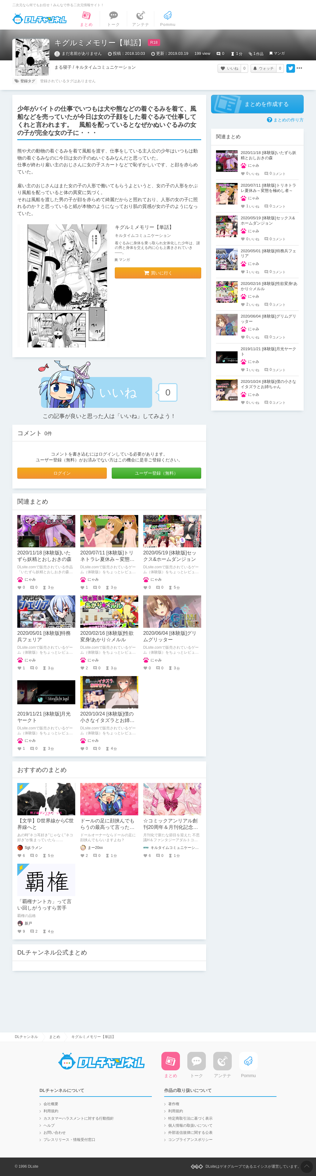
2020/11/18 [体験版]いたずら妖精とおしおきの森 (268, 155)
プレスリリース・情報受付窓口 (69, 1139)
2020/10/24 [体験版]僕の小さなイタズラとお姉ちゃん (107, 720)
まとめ (54, 1037)
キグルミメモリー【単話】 (144, 227)
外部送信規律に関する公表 (190, 1132)
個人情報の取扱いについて (190, 1125)
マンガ (279, 53)
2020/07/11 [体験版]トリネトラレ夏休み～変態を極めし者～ (107, 559)
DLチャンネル (39, 19)
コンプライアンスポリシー (190, 1139)
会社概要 (51, 1104)
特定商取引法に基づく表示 (190, 1118)
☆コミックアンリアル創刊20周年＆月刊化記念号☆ (170, 827)
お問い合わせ (55, 1132)
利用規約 (51, 1111)
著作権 (173, 1104)
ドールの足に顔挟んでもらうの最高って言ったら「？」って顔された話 (107, 827)
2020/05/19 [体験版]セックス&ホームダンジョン (268, 220)
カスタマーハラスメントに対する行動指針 (79, 1118)
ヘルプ (49, 1125)
